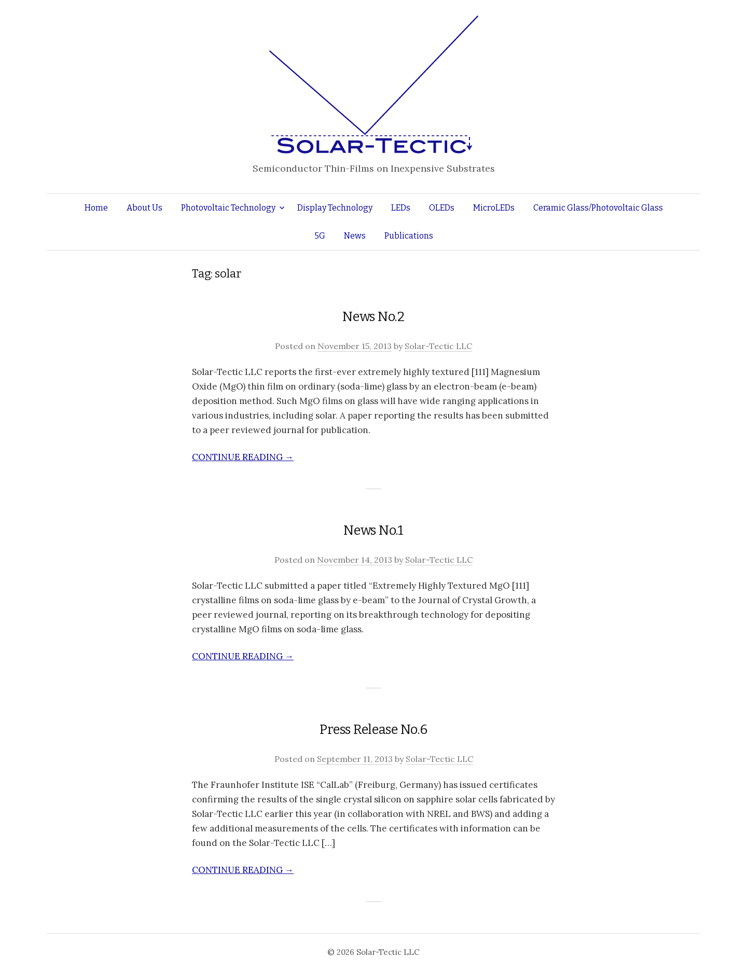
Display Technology (334, 208)
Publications (408, 236)
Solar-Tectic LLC (438, 346)
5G (319, 236)
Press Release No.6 (373, 730)
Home (96, 208)
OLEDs (441, 208)
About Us (144, 208)
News (355, 236)
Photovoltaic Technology (228, 208)
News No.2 (373, 317)
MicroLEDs (494, 208)
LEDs (400, 208)
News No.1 (373, 530)
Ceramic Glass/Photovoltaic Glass (598, 208)
